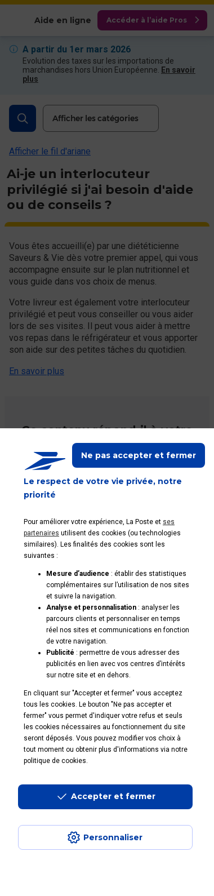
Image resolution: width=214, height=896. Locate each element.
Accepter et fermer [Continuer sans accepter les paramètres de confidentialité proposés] (113, 796)
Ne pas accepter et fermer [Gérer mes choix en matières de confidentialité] (138, 455)
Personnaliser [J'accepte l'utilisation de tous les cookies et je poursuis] (112, 837)
